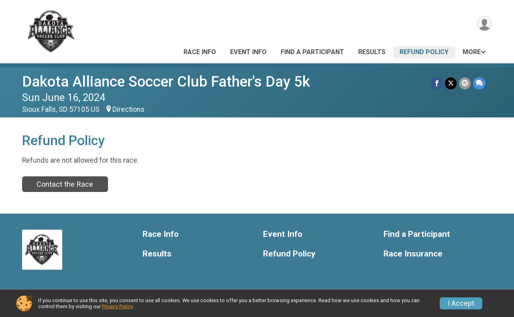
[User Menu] (484, 23)
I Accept (461, 303)
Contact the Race (65, 184)
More (472, 52)
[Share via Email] (465, 83)
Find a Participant (312, 52)
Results (372, 52)
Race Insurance (413, 253)
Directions (128, 109)
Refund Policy (424, 52)
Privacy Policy (117, 306)
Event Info (248, 52)
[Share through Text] (479, 83)
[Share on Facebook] (437, 83)
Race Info (200, 52)
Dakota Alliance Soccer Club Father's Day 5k (166, 81)
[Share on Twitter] (451, 83)
